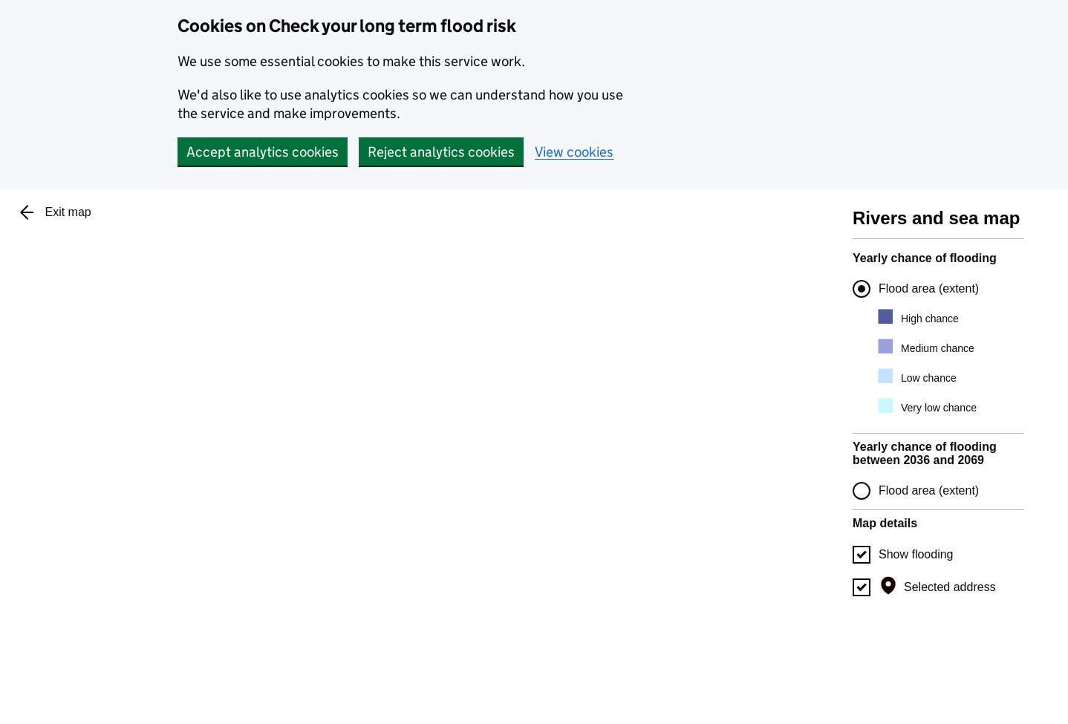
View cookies (574, 152)
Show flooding (916, 554)
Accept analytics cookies (262, 151)
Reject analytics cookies (441, 151)
